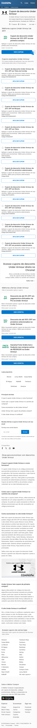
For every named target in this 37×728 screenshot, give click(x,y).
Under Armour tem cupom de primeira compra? (16, 411)
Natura (21, 659)
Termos (16, 725)
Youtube (27, 712)
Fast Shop (22, 645)
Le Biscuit (4, 645)
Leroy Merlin (18, 377)
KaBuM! (18, 381)
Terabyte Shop (24, 640)
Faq (2, 725)
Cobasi (21, 667)
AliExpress (4, 657)
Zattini (21, 657)
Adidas (3, 669)
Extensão (16, 717)
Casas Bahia (28, 377)
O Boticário (5, 667)
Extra (3, 652)
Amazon (23, 386)
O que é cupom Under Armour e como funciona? (17, 398)
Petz (2, 654)
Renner (9, 377)
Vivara (3, 662)
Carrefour (22, 650)
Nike (20, 654)
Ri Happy (9, 381)
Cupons (6, 7)
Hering (21, 652)
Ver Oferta (19, 312)
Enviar (25, 432)
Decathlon (22, 664)
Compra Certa (23, 669)
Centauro (28, 381)
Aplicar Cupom (18, 81)
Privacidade (9, 725)
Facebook (28, 707)
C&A (2, 659)
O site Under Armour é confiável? (12, 414)
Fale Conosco (5, 714)
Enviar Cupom (5, 712)
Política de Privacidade (15, 438)
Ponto (3, 650)
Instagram (28, 709)
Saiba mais (30, 281)
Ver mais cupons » (25, 674)
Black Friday (5, 709)
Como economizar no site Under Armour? (14, 407)
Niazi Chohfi (5, 672)
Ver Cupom (25, 52)
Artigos (3, 707)
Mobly (21, 662)
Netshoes (14, 386)
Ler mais (32, 24)
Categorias (16, 712)
